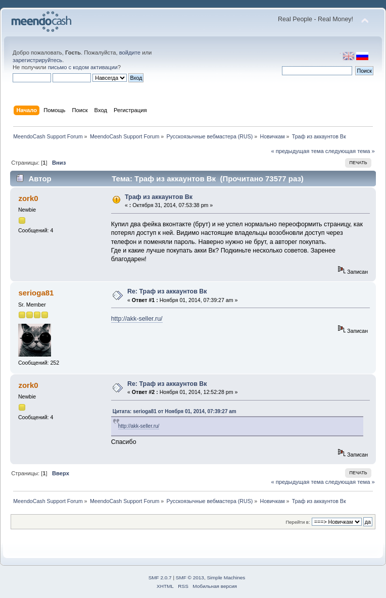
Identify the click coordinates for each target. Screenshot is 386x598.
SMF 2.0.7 (160, 577)
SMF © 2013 (190, 577)
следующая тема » (350, 151)
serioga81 (36, 292)
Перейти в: (297, 522)
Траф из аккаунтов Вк (158, 197)
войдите (129, 52)
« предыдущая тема (297, 151)
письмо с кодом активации (83, 67)
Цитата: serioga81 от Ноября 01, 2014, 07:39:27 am (174, 411)
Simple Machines (226, 577)
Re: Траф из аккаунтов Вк (167, 291)
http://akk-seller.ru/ (137, 318)
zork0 (28, 198)
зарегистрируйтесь (37, 60)
